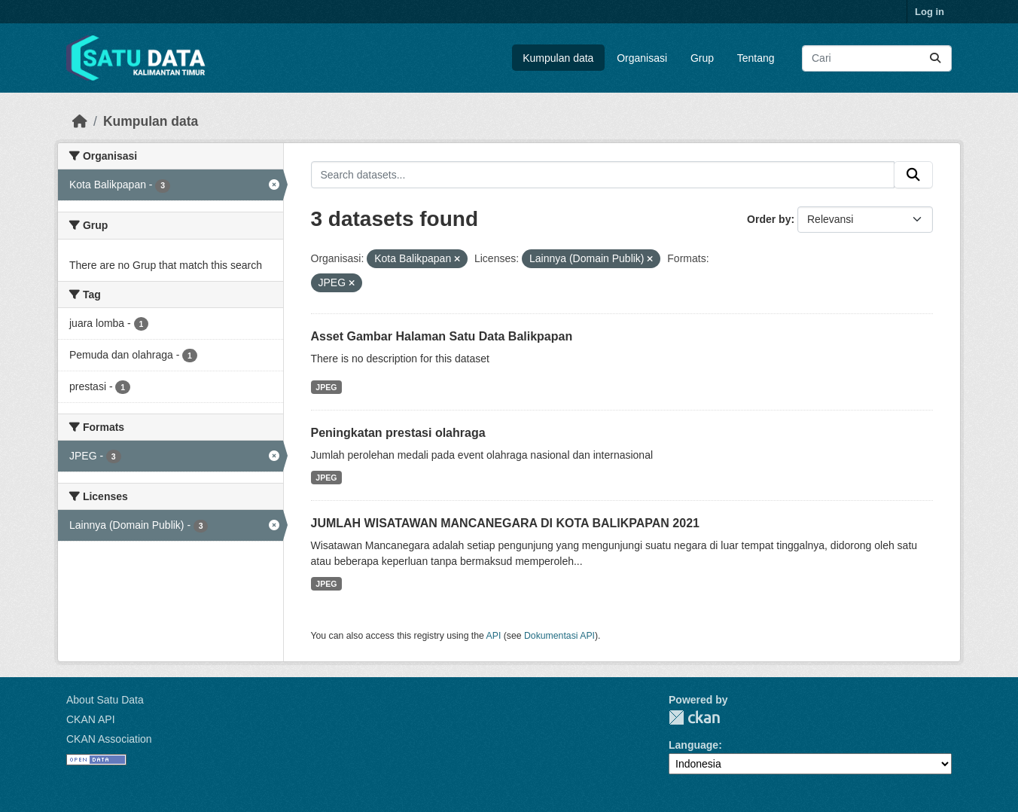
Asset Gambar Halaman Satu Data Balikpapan (442, 336)
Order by (769, 219)
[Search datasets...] (877, 58)
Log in (929, 11)
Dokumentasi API (559, 635)
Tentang (756, 58)
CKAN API (90, 719)
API (493, 635)
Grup (702, 58)
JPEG (326, 387)
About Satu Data (105, 700)
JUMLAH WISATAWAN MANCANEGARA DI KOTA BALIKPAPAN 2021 (505, 523)
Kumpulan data (558, 58)
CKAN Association (109, 739)
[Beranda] (79, 121)
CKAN (694, 717)
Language (693, 745)
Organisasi (642, 58)
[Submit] (935, 58)
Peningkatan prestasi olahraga (398, 432)
